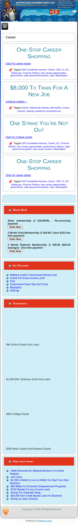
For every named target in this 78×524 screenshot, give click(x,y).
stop (52, 75)
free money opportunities (53, 73)
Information (55, 107)
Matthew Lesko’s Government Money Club (33, 275)
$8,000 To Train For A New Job (39, 90)
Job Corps (16, 477)
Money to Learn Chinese (24, 498)
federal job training (39, 107)
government (17, 75)
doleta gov (16, 73)
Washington (62, 75)
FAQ (12, 281)
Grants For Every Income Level (27, 278)
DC (67, 69)
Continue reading (17, 101)
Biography (15, 287)
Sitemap (14, 290)
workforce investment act (48, 111)
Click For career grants (18, 63)
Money (60, 146)
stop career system (42, 149)
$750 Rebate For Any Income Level (30, 489)
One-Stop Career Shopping (39, 52)
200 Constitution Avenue (34, 69)
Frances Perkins (31, 73)
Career (51, 69)
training (30, 111)
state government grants (36, 75)
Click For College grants (19, 137)
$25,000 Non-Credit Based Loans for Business (36, 495)
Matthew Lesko (45, 521)
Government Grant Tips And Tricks (29, 284)
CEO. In (60, 69)
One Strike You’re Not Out (39, 126)
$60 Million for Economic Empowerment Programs (38, 486)
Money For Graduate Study (26, 492)
